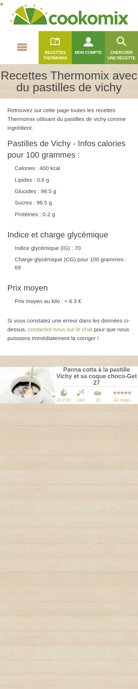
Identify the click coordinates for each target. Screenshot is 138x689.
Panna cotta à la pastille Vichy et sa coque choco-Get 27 (96, 376)
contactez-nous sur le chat (60, 329)
